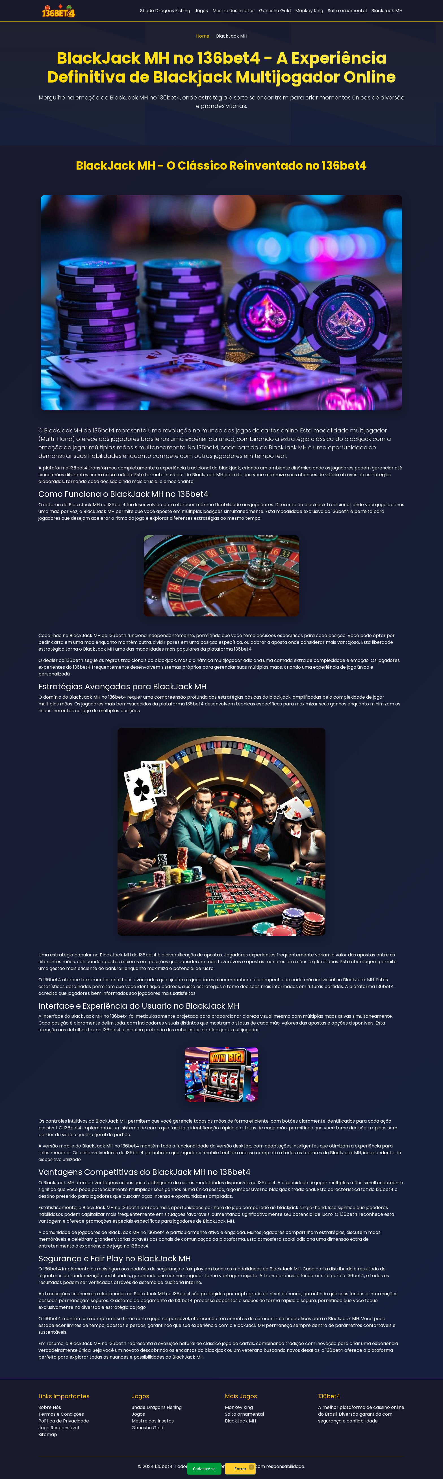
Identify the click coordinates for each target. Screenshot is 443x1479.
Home (202, 36)
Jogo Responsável (58, 1427)
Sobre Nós (49, 1407)
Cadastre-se (204, 1468)
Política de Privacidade (63, 1421)
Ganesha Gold (275, 10)
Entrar (240, 1468)
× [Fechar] (251, 1466)
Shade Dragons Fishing (165, 10)
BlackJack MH (386, 10)
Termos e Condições (61, 1414)
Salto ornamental (347, 10)
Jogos (201, 10)
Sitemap (47, 1434)
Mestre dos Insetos (233, 10)
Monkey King (309, 10)
